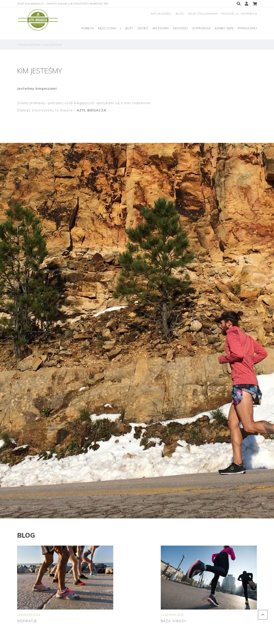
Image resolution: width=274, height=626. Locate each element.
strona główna (29, 44)
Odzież (142, 28)
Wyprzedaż (201, 28)
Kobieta (88, 28)
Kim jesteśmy (54, 44)
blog (180, 13)
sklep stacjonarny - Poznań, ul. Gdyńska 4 (222, 13)
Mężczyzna (107, 28)
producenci (247, 28)
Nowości (180, 28)
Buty (129, 28)
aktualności (161, 13)
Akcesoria (160, 28)
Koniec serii (224, 28)
